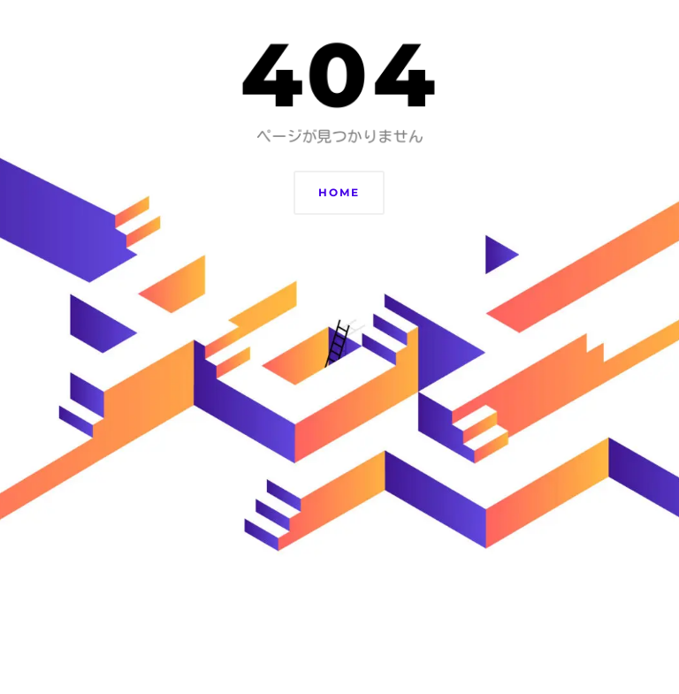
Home (339, 192)
